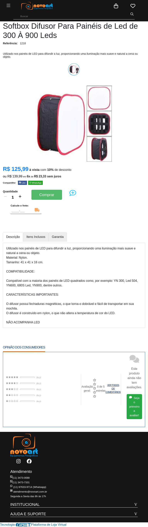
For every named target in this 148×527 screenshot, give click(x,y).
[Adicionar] (20, 197)
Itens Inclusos (35, 236)
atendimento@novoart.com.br (28, 491)
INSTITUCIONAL (25, 504)
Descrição (13, 236)
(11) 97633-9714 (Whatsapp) (27, 487)
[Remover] (5, 197)
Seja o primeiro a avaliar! (134, 406)
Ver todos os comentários (113, 389)
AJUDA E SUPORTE (28, 514)
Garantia (58, 236)
